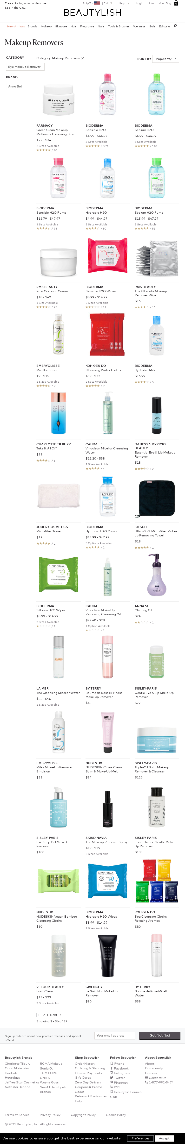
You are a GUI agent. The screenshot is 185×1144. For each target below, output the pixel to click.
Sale (152, 26)
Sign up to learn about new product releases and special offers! (43, 1038)
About (149, 1063)
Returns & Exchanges (91, 1096)
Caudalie (12, 110)
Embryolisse (15, 144)
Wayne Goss (49, 1082)
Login (139, 3)
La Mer (11, 192)
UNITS (45, 1078)
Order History (85, 1063)
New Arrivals (16, 26)
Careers (151, 1073)
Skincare (61, 26)
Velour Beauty (11, 230)
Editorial (165, 26)
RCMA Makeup (51, 1063)
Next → (55, 1015)
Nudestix (12, 199)
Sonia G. (46, 1068)
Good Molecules (17, 1068)
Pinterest (121, 1082)
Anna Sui (13, 89)
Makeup (46, 26)
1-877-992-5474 (161, 1082)
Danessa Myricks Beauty (12, 133)
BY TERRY (13, 103)
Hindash (11, 1073)
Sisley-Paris (14, 213)
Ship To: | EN (98, 3)
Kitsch (10, 177)
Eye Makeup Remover (15, 68)
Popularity (164, 59)
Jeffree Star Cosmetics (22, 1082)
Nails (101, 26)
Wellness (139, 26)
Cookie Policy (116, 1115)
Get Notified (160, 1035)
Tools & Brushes (119, 26)
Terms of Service (17, 1115)
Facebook (121, 1068)
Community (154, 1068)
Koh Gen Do (15, 185)
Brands (32, 26)
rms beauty (14, 206)
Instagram (122, 1073)
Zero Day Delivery (88, 1082)
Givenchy (13, 159)
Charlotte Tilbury (13, 120)
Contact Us (157, 1078)
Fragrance (87, 26)
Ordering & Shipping (90, 1068)
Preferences (140, 1138)
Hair (73, 26)
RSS (117, 1087)
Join (151, 3)
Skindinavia (14, 220)
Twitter (119, 1078)
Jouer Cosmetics (14, 168)
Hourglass (12, 1077)
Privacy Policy (50, 1115)
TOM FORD (48, 1073)
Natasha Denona (17, 1087)
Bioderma (13, 96)
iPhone (119, 1063)
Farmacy (12, 152)
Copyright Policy (83, 1115)
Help (125, 4)
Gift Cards (83, 1077)
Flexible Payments (88, 1073)
